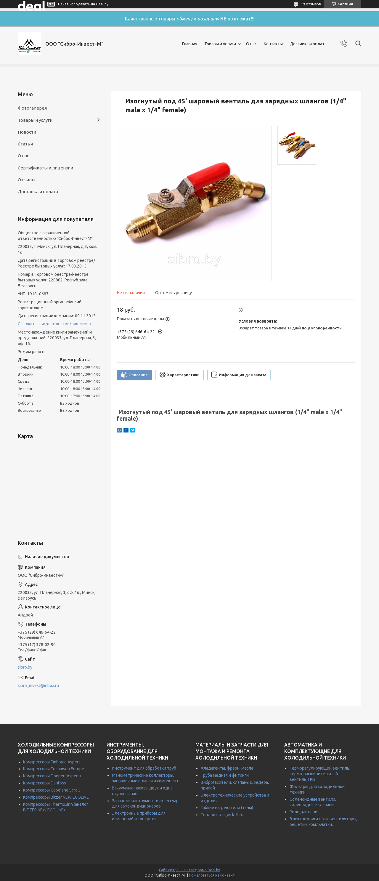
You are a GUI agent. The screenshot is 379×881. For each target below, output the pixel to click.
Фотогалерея (32, 107)
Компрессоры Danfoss (44, 783)
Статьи (25, 143)
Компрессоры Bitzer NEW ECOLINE (56, 797)
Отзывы (26, 179)
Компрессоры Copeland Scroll (51, 790)
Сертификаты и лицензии (45, 167)
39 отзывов (311, 4)
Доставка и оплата (308, 43)
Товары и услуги (220, 43)
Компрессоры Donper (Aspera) (52, 775)
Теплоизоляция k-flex (222, 814)
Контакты (273, 43)
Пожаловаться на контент (212, 875)
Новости (27, 131)
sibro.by (25, 667)
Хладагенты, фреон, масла (227, 768)
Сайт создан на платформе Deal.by (189, 870)
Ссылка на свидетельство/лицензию (54, 323)
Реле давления (304, 811)
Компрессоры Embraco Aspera (52, 762)
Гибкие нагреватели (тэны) (227, 807)
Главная (189, 43)
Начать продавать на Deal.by (83, 4)
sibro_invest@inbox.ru (38, 685)
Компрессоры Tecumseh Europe (53, 768)
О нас (251, 43)
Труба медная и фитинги (225, 775)
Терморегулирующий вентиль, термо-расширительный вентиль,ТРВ (320, 774)
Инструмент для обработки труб (144, 768)
